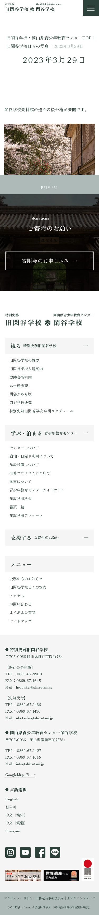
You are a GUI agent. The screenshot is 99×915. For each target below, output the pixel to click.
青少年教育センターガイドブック (37, 490)
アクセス (17, 595)
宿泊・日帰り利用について (32, 456)
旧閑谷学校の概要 (24, 360)
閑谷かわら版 (21, 394)
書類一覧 (17, 506)
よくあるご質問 (22, 612)
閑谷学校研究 (21, 402)
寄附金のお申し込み (45, 260)
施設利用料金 (21, 498)
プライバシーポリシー (20, 898)
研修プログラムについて (30, 473)
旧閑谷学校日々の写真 (28, 587)
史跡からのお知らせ (26, 578)
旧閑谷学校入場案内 (26, 368)
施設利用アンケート (26, 515)
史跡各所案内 (21, 377)
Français (12, 830)
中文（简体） (16, 815)
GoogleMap (14, 774)
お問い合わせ (21, 604)
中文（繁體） (16, 822)
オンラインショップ (81, 898)
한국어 (10, 806)
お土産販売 (19, 385)
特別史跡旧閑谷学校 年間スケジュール (41, 411)
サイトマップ (21, 621)
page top (49, 186)
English (11, 798)
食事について (21, 481)
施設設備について (24, 464)
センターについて (24, 447)
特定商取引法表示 (51, 898)
